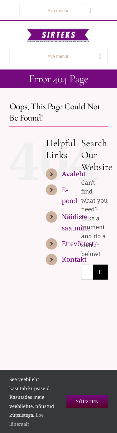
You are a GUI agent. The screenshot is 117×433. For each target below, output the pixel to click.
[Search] (100, 272)
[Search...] (87, 272)
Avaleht (73, 173)
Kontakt (74, 259)
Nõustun (87, 401)
